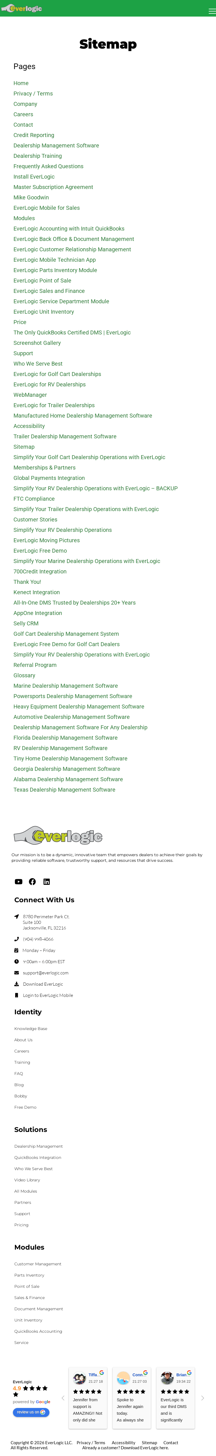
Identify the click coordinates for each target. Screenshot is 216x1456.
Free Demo (25, 1107)
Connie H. (142, 1375)
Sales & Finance (29, 1297)
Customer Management (38, 1264)
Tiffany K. (98, 1375)
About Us (23, 1040)
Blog (19, 1085)
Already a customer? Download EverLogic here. (125, 1447)
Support (22, 1213)
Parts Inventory (29, 1275)
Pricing (21, 1225)
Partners (22, 1202)
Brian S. (183, 1375)
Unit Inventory (28, 1320)
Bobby (20, 1096)
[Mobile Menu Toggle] (212, 11)
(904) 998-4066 (38, 939)
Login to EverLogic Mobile (48, 995)
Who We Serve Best (33, 1168)
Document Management (38, 1309)
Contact (170, 1442)
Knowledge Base (30, 1028)
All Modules (25, 1191)
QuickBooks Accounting (38, 1331)
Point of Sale (26, 1286)
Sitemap (149, 1442)
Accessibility (123, 1442)
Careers (21, 1051)
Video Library (27, 1180)
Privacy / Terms (91, 1442)
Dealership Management (38, 1146)
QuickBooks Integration (37, 1157)
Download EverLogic (43, 984)
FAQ (18, 1073)
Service (21, 1342)
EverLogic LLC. (58, 1442)
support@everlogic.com (46, 973)
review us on (31, 1412)
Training (22, 1062)
